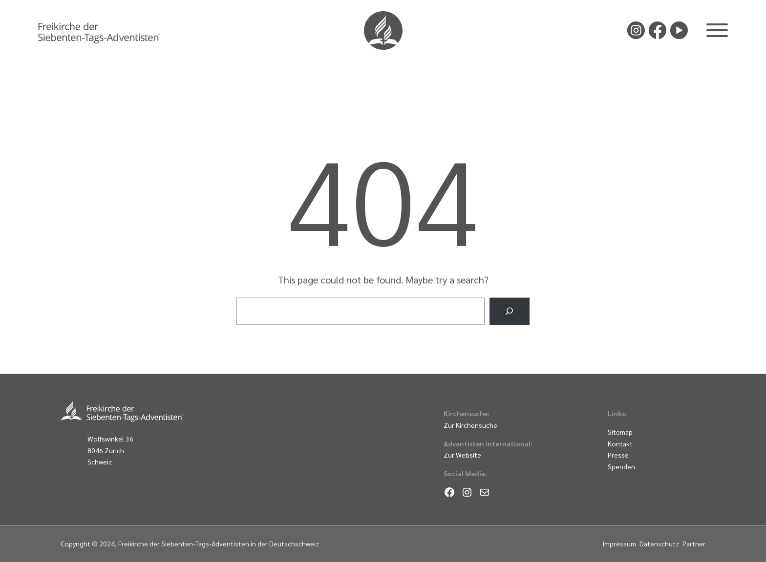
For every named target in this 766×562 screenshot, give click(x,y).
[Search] (509, 311)
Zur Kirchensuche (470, 425)
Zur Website (462, 454)
